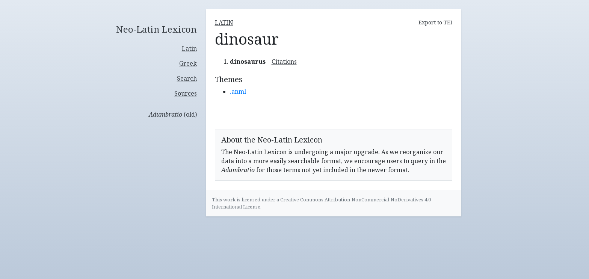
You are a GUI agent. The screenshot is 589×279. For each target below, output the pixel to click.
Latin (189, 48)
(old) (173, 114)
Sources (185, 93)
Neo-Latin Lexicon (156, 29)
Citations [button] (284, 61)
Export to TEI (435, 22)
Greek (188, 63)
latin (224, 22)
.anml (238, 91)
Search (187, 78)
